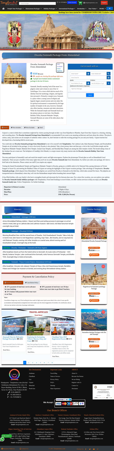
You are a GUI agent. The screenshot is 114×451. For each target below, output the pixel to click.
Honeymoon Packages (33, 8)
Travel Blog (53, 373)
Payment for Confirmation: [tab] (13, 282)
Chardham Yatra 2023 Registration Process (59, 338)
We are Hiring (76, 379)
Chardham (32, 376)
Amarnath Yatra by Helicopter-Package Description (13, 338)
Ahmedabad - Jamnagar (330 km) (19, 217)
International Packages (66, 8)
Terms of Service (55, 376)
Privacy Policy (54, 379)
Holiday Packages (49, 8)
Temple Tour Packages (14, 8)
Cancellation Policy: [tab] (31, 282)
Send (90, 95)
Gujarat (31, 382)
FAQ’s (52, 382)
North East (32, 388)
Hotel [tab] (40, 127)
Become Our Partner (77, 376)
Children (92, 80)
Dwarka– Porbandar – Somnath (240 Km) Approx (25, 248)
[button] (66, 9)
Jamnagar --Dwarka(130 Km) (18, 231)
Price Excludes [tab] (29, 127)
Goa (30, 379)
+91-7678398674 (62, 2)
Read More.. (6, 350)
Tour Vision (92, 8)
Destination (81, 8)
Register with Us (76, 382)
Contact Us (75, 385)
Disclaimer (75, 388)
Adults (72, 80)
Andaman (31, 373)
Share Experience (55, 388)
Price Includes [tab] (16, 127)
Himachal (31, 385)
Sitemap (52, 385)
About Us (74, 373)
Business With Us (8, 449)
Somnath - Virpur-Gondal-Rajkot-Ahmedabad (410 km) (27, 262)
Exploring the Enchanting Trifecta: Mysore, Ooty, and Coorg (36, 339)
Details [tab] (5, 127)
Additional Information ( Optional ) (80, 86)
